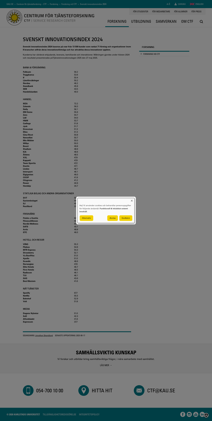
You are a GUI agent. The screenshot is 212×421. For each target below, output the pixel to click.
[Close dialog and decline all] (131, 199)
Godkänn (126, 218)
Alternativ (86, 218)
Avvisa (113, 218)
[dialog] (106, 210)
